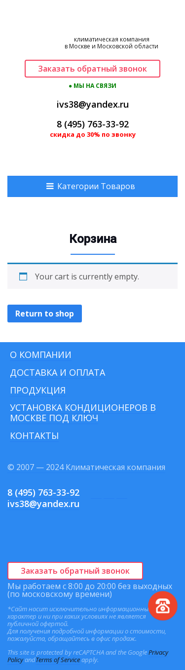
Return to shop (44, 313)
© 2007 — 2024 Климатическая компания (86, 467)
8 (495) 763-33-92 (93, 124)
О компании (41, 354)
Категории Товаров (96, 186)
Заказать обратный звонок (92, 68)
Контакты (34, 435)
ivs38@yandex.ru (93, 104)
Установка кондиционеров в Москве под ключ (83, 412)
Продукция (38, 390)
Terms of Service (58, 659)
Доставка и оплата (57, 372)
